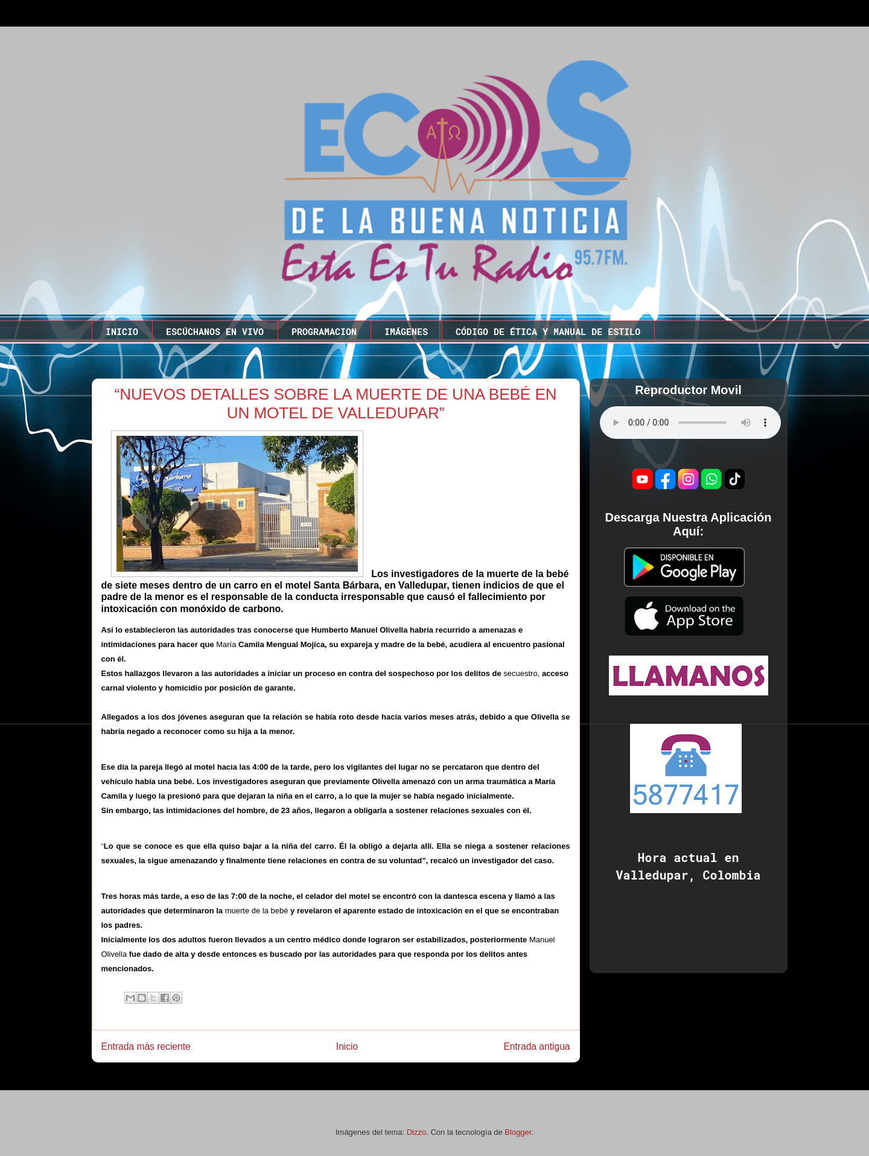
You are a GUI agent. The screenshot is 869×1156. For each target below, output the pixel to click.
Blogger (518, 1132)
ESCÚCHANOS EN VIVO (215, 331)
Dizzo (417, 1132)
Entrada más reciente (146, 1046)
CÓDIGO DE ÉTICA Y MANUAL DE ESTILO (548, 331)
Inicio (347, 1046)
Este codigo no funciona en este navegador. (690, 422)
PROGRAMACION (324, 331)
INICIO (122, 331)
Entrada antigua (536, 1046)
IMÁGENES (406, 331)
